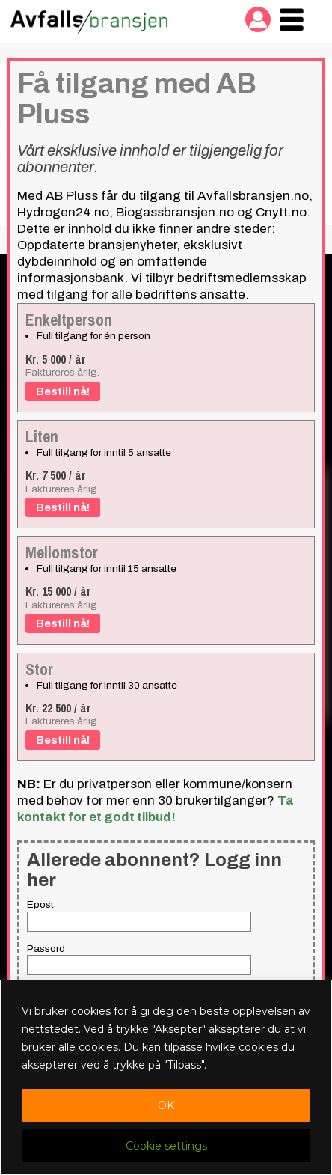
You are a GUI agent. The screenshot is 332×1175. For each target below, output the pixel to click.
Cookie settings (166, 1146)
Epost (40, 904)
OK (166, 1105)
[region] (166, 1077)
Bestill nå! (63, 391)
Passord (46, 948)
